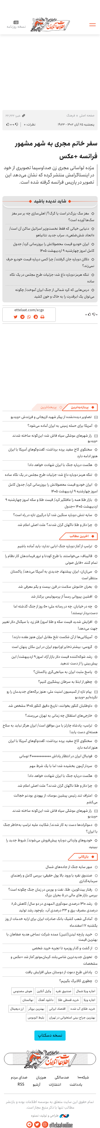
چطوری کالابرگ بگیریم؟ (75, 981)
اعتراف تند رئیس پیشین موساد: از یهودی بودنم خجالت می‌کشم (56, 799)
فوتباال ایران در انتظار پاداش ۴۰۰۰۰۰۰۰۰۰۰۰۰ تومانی (55, 756)
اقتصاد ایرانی (57, 1008)
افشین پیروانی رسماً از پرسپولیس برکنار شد (61, 596)
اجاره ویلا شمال (85, 991)
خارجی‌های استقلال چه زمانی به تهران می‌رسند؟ (58, 716)
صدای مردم (19, 1077)
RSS (21, 1085)
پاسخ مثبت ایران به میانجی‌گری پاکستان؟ (62, 672)
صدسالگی (62, 1077)
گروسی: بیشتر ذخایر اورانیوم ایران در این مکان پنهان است (52, 647)
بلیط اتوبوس (36, 1017)
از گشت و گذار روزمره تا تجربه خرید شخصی (62, 948)
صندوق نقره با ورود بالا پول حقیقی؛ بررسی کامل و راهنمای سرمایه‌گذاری (54, 878)
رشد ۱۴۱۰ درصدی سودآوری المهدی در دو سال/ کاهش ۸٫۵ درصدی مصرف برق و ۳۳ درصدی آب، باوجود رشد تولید (54, 907)
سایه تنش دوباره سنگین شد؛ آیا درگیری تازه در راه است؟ (52, 515)
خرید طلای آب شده (82, 1008)
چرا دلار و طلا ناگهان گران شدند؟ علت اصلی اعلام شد (55, 525)
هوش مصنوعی (22, 991)
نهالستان (27, 1000)
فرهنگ (70, 115)
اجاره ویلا (89, 1000)
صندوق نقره (63, 991)
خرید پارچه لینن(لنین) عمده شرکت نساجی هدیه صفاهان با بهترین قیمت (52, 937)
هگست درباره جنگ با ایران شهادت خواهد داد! (60, 465)
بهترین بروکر (36, 1008)
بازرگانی (83, 856)
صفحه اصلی (86, 115)
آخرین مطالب (79, 536)
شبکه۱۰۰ (83, 1077)
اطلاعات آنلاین (50, 24)
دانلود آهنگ (45, 1000)
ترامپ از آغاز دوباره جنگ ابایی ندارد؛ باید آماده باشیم (55, 546)
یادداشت (76, 1085)
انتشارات (55, 1085)
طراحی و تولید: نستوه (50, 1115)
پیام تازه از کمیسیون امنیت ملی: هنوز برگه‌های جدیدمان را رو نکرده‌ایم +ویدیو (52, 694)
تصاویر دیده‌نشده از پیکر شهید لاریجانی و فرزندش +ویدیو (51, 417)
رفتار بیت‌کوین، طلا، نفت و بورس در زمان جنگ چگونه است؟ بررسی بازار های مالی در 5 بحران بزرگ (53, 892)
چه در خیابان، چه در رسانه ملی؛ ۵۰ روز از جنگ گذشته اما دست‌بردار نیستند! (56, 609)
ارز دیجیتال (17, 1008)
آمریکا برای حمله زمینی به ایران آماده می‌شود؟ (59, 426)
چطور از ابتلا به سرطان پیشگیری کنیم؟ (65, 682)
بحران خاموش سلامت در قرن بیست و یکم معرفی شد (55, 587)
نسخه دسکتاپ (50, 1035)
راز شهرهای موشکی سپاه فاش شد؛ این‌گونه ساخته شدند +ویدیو (55, 438)
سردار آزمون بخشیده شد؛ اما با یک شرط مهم (61, 766)
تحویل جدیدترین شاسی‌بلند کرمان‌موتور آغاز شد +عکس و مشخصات (54, 960)
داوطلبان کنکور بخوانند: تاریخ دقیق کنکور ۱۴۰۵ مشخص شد (50, 706)
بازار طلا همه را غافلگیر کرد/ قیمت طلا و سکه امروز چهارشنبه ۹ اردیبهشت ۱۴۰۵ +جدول (51, 503)
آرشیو (36, 1085)
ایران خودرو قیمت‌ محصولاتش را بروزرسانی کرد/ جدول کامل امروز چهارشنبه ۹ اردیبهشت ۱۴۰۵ (53, 247)
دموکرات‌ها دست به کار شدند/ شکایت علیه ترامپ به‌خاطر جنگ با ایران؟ (50, 828)
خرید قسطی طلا (68, 1000)
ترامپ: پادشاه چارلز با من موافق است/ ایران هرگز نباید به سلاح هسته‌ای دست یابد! (50, 729)
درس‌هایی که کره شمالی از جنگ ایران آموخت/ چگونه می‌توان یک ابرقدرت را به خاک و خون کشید (54, 293)
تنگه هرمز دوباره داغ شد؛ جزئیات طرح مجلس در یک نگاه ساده (52, 278)
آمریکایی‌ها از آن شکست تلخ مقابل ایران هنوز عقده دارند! (52, 637)
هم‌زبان (41, 1077)
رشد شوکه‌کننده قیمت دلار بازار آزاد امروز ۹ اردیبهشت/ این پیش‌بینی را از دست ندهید (54, 660)
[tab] (83, 407)
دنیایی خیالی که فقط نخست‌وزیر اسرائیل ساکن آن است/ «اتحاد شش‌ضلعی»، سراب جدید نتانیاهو (51, 232)
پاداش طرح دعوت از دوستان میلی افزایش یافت (58, 972)
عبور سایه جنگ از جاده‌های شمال (69, 867)
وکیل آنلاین (44, 991)
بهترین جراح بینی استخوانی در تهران (72, 1017)
